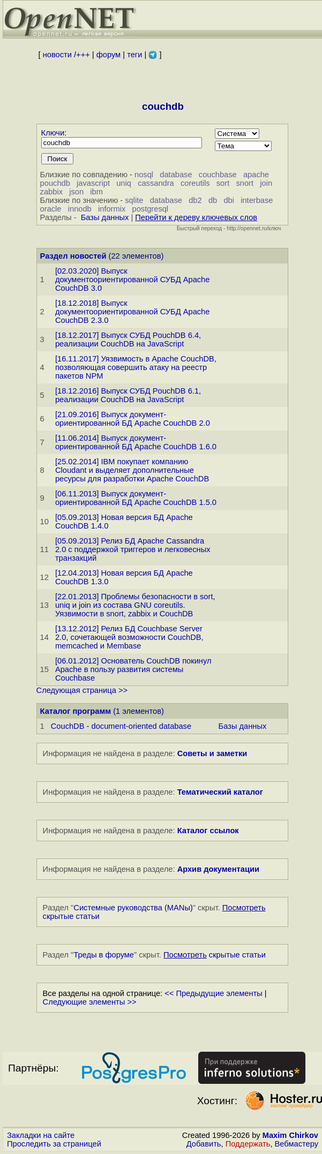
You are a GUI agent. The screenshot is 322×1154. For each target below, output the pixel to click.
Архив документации (218, 869)
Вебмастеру (296, 1144)
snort (244, 183)
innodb (80, 209)
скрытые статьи (214, 955)
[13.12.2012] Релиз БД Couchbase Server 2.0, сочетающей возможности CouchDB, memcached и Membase (129, 637)
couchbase (218, 174)
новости (57, 54)
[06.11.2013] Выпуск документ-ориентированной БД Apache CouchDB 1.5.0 (135, 498)
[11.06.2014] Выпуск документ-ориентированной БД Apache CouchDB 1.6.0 (135, 442)
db (212, 200)
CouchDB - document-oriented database (121, 726)
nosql (143, 174)
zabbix (51, 191)
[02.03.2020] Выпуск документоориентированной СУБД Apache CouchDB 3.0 (132, 279)
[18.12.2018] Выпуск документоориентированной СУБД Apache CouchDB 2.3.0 (132, 312)
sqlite (134, 200)
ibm (96, 191)
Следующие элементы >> (90, 1002)
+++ (83, 54)
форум (108, 54)
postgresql (150, 209)
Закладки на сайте (40, 1135)
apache (256, 174)
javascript (93, 183)
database (176, 174)
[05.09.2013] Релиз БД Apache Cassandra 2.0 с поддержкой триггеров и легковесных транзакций (133, 549)
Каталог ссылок (208, 830)
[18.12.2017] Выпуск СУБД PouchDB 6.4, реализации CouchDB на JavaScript (128, 339)
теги (134, 54)
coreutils (195, 183)
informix (111, 209)
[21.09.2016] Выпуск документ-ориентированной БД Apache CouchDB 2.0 (132, 418)
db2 (195, 200)
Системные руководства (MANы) (133, 907)
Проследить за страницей (54, 1144)
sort (222, 183)
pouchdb (55, 183)
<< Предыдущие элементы (213, 993)
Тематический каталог (220, 792)
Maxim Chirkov (290, 1135)
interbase (257, 200)
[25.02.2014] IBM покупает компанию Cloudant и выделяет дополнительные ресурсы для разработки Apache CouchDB (132, 470)
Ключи (53, 133)
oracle (51, 209)
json (76, 191)
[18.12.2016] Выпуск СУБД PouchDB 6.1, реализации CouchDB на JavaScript (128, 395)
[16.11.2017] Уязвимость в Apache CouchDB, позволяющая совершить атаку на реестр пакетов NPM (135, 367)
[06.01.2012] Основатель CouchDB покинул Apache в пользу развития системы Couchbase (133, 669)
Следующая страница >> (82, 690)
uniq (123, 183)
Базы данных (105, 217)
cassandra (156, 183)
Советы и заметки (212, 753)
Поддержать (248, 1144)
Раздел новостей (73, 256)
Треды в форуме (103, 955)
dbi (228, 200)
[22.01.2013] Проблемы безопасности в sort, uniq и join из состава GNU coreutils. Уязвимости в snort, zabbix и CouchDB (135, 605)
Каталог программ (75, 711)
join (266, 183)
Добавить (203, 1144)
